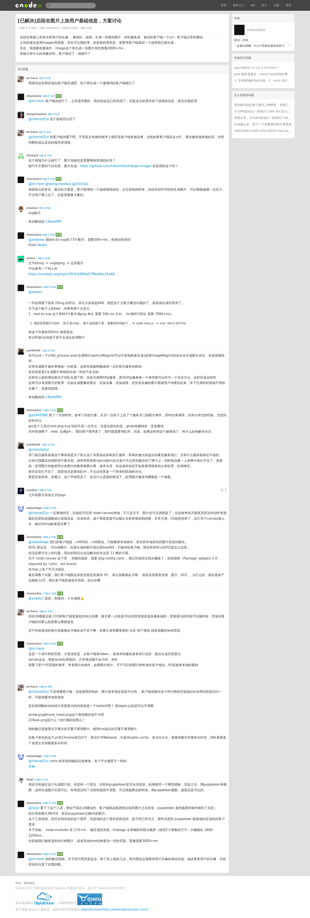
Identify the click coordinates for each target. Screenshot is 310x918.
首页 (223, 5)
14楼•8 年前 (45, 490)
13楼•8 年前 (48, 444)
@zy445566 (38, 415)
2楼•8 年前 (48, 96)
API (253, 5)
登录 (288, 5)
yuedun (31, 490)
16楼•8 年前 (49, 537)
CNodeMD (54, 222)
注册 (276, 5)
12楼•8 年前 (49, 410)
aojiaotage (34, 507)
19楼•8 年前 (49, 643)
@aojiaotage (38, 542)
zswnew (32, 208)
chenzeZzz (256, 30)
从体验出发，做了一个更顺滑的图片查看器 (262, 124)
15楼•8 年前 (49, 508)
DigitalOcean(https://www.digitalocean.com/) (115, 909)
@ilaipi (33, 808)
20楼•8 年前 (45, 686)
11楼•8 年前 (48, 350)
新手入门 (238, 5)
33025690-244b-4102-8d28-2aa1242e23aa (263, 130)
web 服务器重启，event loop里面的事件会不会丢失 (263, 74)
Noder (42, 245)
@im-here (36, 101)
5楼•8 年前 (45, 155)
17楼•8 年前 (49, 593)
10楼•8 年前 (49, 287)
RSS (18, 883)
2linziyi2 (32, 155)
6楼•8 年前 (48, 179)
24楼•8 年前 (49, 854)
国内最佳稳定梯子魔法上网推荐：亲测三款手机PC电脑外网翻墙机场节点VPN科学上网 (263, 105)
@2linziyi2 (80, 184)
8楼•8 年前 (48, 234)
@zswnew (36, 240)
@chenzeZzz (38, 119)
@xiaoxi (34, 292)
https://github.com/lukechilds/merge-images (116, 166)
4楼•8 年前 (45, 132)
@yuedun (36, 598)
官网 (31, 767)
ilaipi (29, 779)
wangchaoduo (36, 114)
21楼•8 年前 (49, 756)
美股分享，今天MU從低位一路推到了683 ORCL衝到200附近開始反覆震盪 (263, 118)
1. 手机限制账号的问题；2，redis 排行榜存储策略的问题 (263, 80)
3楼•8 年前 (53, 114)
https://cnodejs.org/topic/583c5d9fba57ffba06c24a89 (71, 274)
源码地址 (29, 883)
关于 (264, 5)
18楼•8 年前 (45, 611)
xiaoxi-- (31, 258)
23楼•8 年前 (49, 803)
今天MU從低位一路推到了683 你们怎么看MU (263, 111)
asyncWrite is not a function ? (256, 67)
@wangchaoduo (58, 184)
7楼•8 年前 (45, 208)
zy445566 (33, 350)
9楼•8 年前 (44, 258)
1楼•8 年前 (45, 78)
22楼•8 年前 (41, 779)
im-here (31, 78)
